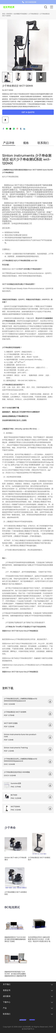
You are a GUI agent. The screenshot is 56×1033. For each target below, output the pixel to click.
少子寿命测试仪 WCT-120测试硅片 (39, 858)
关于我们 (6, 984)
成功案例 (6, 996)
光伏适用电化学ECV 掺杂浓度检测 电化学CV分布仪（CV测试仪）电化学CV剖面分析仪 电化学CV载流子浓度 (39, 939)
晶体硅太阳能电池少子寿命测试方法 (15, 416)
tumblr (21, 129)
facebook (3, 129)
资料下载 (16, 408)
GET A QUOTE (28, 112)
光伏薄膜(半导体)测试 (20, 14)
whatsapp (14, 129)
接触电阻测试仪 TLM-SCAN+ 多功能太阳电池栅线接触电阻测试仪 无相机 (15, 939)
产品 (5, 1008)
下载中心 (6, 1002)
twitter (10, 129)
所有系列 (9, 14)
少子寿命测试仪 (33, 14)
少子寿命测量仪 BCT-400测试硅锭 (16, 893)
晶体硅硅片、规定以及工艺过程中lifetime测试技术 (21, 412)
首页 (3, 14)
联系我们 (6, 1014)
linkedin (24, 129)
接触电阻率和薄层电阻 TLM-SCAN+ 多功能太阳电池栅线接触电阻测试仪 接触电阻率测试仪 (15, 974)
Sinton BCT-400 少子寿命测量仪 (15, 858)
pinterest (17, 129)
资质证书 (6, 990)
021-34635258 (30, 2)
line (7, 129)
